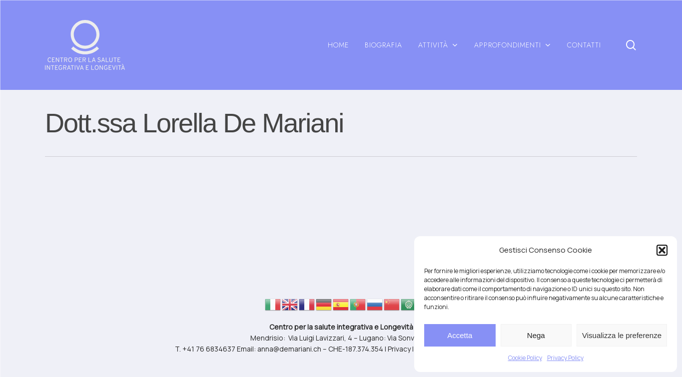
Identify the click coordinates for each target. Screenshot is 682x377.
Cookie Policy (525, 358)
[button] (662, 250)
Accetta (459, 335)
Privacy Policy (565, 358)
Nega (536, 335)
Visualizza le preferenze (622, 335)
